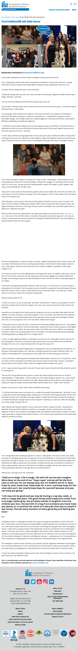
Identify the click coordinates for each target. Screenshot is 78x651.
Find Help (57, 591)
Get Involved (57, 601)
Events (20, 614)
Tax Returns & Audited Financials (57, 614)
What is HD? (57, 588)
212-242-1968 (25, 601)
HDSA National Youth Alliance (20, 622)
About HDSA (20, 608)
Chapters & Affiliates (20, 617)
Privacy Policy (57, 617)
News (20, 611)
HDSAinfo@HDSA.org (22, 603)
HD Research (58, 594)
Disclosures (58, 611)
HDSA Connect (57, 608)
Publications (20, 625)
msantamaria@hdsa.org (33, 72)
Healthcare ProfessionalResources (57, 597)
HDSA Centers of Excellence (20, 619)
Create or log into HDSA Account (59, 10)
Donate (74, 10)
